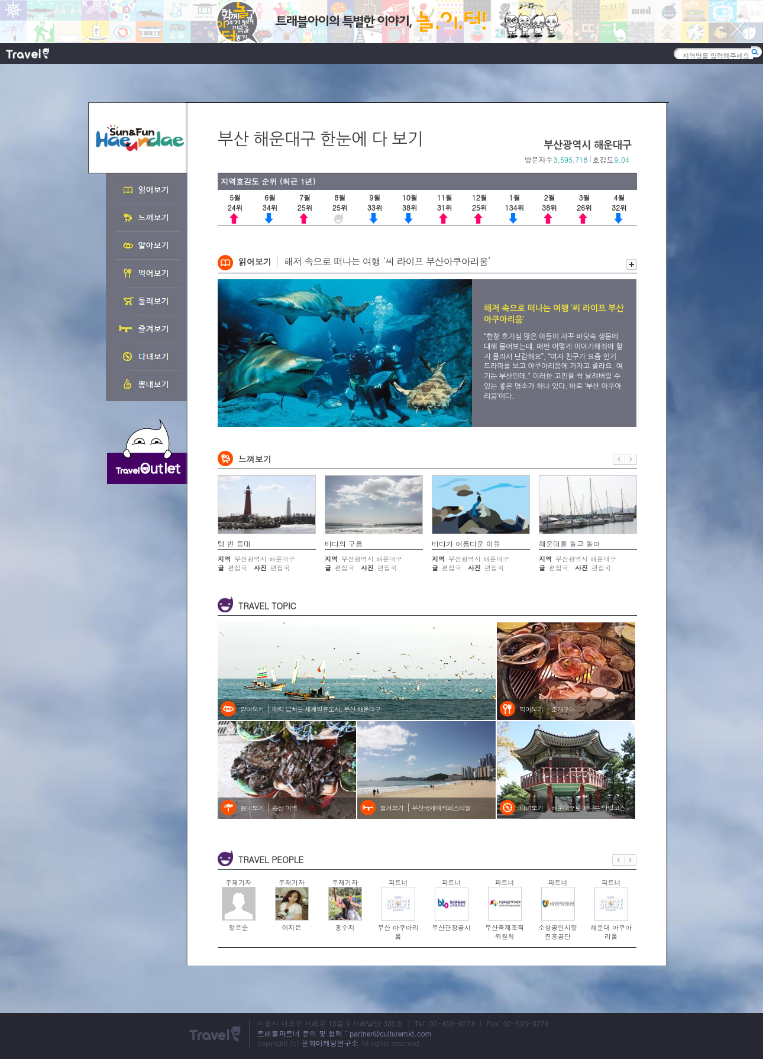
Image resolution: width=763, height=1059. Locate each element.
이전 (619, 459)
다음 (631, 459)
